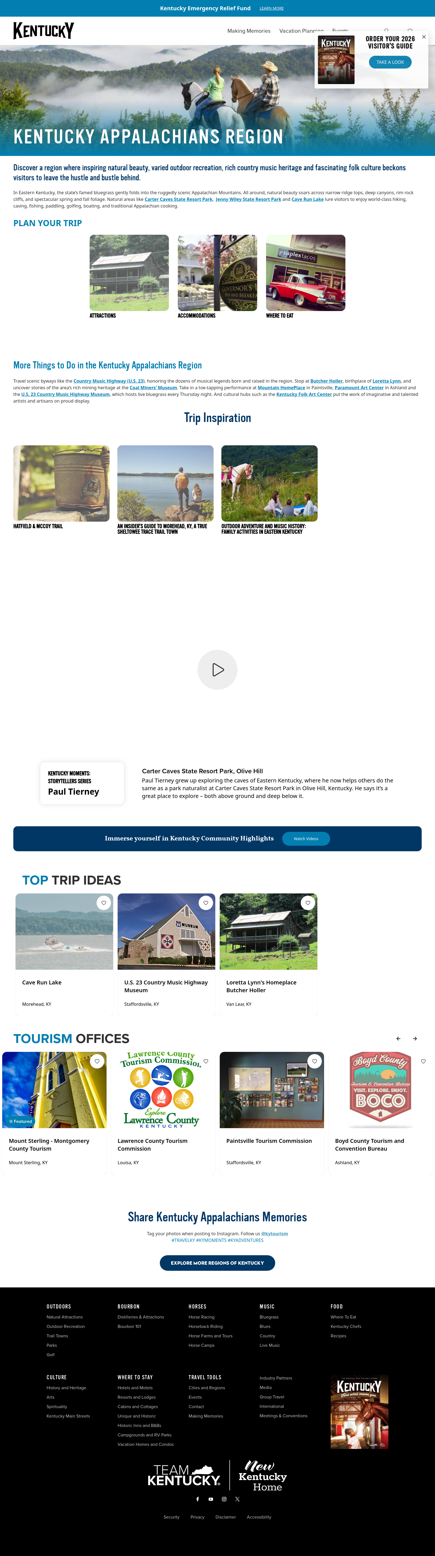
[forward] (415, 1038)
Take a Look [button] (390, 62)
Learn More (272, 8)
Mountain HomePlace (281, 388)
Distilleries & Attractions (141, 1317)
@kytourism (274, 1234)
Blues (265, 1326)
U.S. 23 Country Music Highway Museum (65, 394)
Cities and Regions (207, 1388)
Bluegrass (269, 1317)
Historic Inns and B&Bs (139, 1425)
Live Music (270, 1345)
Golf (51, 1355)
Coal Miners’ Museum (153, 388)
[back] (398, 1038)
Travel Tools (205, 1377)
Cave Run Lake (308, 199)
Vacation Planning (301, 31)
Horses (197, 1307)
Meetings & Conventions (283, 1416)
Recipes (339, 1336)
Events (340, 31)
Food (337, 1307)
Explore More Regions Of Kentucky (217, 1262)
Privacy (197, 1517)
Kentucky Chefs (346, 1326)
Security (171, 1517)
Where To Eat (343, 1317)
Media (266, 1387)
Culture (57, 1377)
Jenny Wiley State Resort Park (248, 199)
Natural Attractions (65, 1317)
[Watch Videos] (306, 839)
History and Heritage (67, 1388)
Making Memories (248, 31)
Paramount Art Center (359, 388)
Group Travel (272, 1397)
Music (267, 1307)
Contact (196, 1406)
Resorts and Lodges (137, 1397)
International (272, 1406)
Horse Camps (201, 1345)
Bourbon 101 (129, 1326)
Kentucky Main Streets (68, 1416)
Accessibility (259, 1517)
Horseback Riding (206, 1326)
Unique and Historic (137, 1416)
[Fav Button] (104, 903)
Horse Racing (201, 1317)
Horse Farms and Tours (210, 1336)
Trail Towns (57, 1336)
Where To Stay (135, 1377)
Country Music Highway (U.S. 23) (109, 381)
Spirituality (57, 1406)
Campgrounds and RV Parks (144, 1435)
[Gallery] (217, 8)
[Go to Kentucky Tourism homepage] (43, 30)
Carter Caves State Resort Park (178, 199)
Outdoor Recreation (66, 1326)
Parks (52, 1345)
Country (267, 1336)
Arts (50, 1397)
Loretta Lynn (387, 381)
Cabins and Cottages (138, 1406)
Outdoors (59, 1307)
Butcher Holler (326, 381)
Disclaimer (226, 1517)
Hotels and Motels (135, 1388)
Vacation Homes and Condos (146, 1444)
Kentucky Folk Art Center (304, 394)
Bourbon (129, 1307)
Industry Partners (276, 1378)
